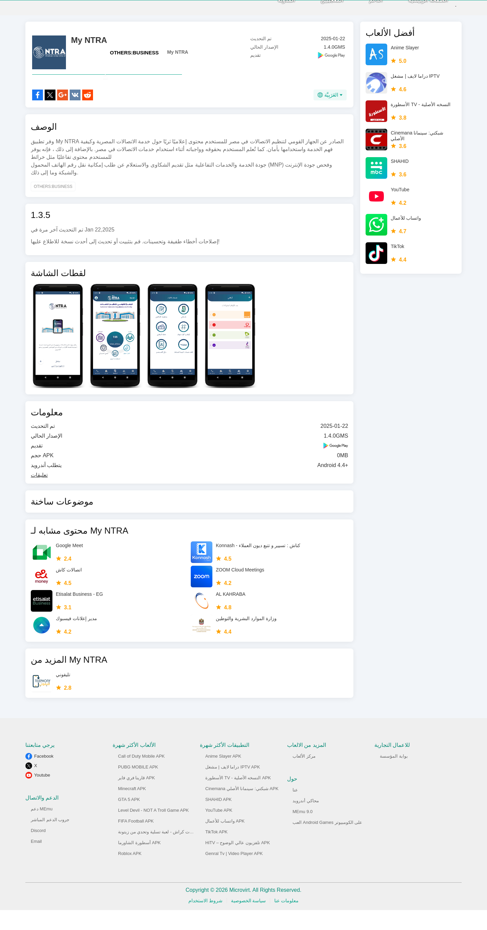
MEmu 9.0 (302, 831)
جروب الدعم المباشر (50, 839)
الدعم (364, 10)
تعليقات (39, 495)
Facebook (43, 776)
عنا (295, 809)
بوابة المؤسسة (394, 776)
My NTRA (177, 57)
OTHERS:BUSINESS (134, 57)
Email (36, 861)
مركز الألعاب (304, 776)
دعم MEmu (41, 828)
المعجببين (320, 10)
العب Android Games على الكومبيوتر (327, 842)
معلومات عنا (286, 920)
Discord (38, 850)
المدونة (274, 10)
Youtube (42, 795)
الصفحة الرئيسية (416, 10)
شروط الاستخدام (205, 920)
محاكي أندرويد (306, 820)
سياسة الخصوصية (248, 920)
